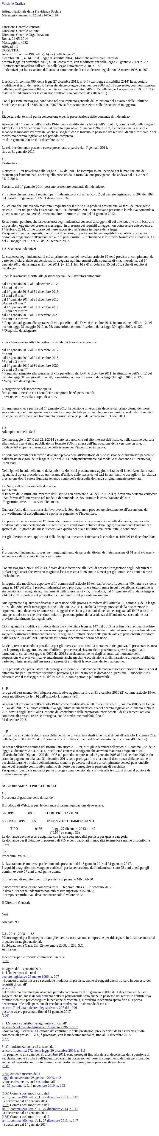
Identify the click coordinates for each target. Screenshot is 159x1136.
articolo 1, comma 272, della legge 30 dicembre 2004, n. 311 (44, 1050)
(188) (5, 1066)
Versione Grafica (13, 3)
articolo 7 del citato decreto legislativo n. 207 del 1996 (39, 1008)
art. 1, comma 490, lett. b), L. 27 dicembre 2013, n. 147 (40, 1109)
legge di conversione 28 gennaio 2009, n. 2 (31, 1078)
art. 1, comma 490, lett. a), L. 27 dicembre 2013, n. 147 (40, 1097)
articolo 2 (8, 988)
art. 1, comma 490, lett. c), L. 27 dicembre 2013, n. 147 (40, 1120)
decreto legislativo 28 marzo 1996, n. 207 (30, 976)
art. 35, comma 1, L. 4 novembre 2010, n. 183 (33, 1085)
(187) (5, 1039)
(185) (5, 961)
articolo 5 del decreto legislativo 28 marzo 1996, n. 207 (40, 1027)
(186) (5, 1015)
